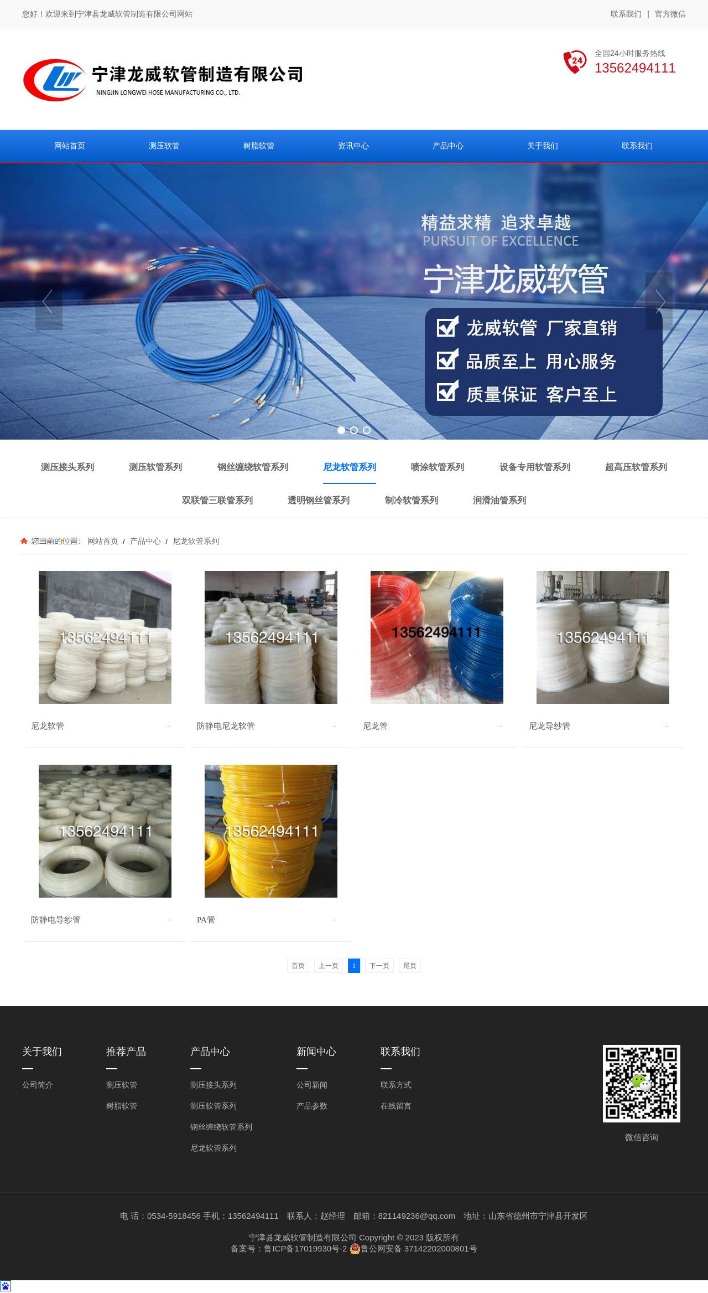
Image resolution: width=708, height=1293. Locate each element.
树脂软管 (121, 1105)
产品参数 (311, 1105)
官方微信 (670, 14)
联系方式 (396, 1084)
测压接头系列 (213, 1084)
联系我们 (626, 13)
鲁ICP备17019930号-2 (305, 1248)
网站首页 (102, 541)
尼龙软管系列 (194, 541)
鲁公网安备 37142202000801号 (413, 1248)
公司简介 (37, 1084)
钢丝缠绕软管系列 (221, 1126)
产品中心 (145, 541)
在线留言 (396, 1105)
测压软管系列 (213, 1105)
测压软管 (121, 1084)
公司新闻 (311, 1084)
